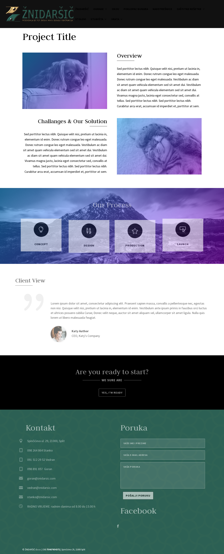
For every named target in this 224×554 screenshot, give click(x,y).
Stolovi (80, 19)
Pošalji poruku (142, 495)
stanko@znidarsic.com (37, 497)
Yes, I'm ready (112, 393)
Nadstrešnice (162, 9)
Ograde (98, 9)
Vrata (115, 19)
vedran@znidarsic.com (37, 488)
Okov (115, 9)
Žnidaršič (82, 9)
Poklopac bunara (136, 9)
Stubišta (97, 19)
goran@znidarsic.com (37, 478)
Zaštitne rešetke (189, 9)
